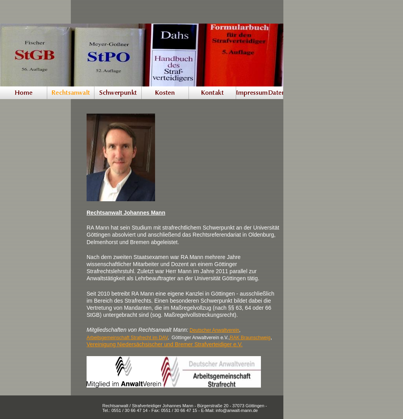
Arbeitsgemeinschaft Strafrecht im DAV (127, 337)
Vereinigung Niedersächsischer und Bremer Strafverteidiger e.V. (164, 344)
